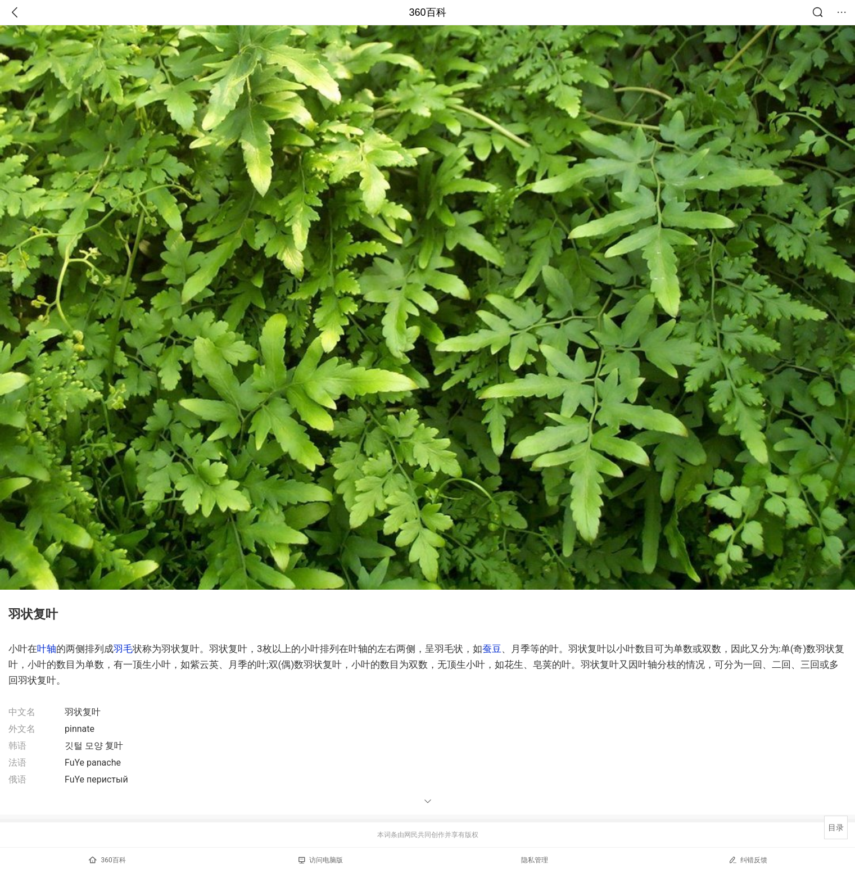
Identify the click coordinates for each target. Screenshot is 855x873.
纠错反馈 (748, 860)
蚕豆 (491, 648)
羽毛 (123, 648)
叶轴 (46, 648)
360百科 (427, 12)
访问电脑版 (320, 860)
